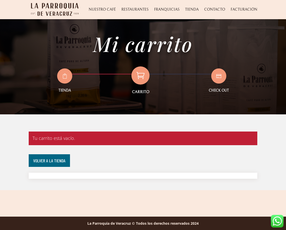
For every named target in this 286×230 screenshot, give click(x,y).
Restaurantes (135, 9)
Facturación (244, 9)
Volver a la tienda (49, 160)
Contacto (214, 9)
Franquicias (167, 9)
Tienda (192, 9)
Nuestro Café (102, 9)
